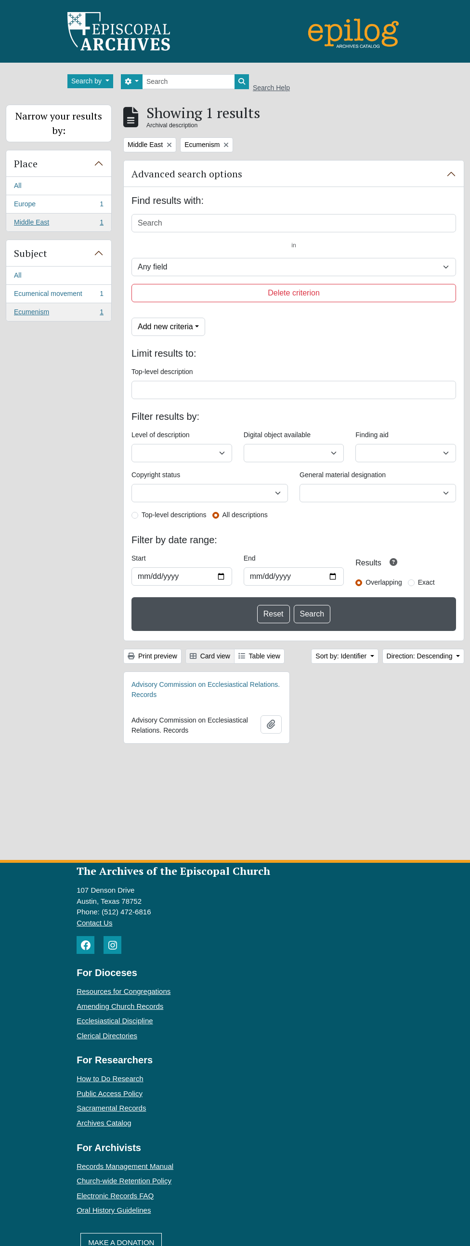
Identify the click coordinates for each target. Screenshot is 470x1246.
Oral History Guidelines (114, 1210)
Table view (259, 656)
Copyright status (155, 475)
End (250, 558)
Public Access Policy (110, 1093)
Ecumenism (58, 314)
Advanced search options (186, 173)
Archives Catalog (104, 1123)
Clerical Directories (107, 1036)
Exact (426, 582)
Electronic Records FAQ (115, 1196)
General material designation (343, 475)
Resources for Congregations (123, 991)
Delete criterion (294, 293)
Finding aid (372, 435)
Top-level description (162, 371)
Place (26, 163)
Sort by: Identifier (341, 656)
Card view (210, 656)
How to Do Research (110, 1078)
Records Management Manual (125, 1166)
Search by (87, 81)
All (18, 185)
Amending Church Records (120, 1006)
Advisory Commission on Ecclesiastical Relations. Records (205, 689)
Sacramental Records (111, 1108)
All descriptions (245, 515)
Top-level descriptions (174, 515)
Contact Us (94, 923)
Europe (58, 206)
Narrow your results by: (58, 123)
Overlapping (384, 582)
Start (138, 558)
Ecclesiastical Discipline (115, 1021)
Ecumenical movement (58, 295)
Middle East (58, 224)
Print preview (152, 656)
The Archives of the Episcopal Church (173, 871)
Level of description (160, 435)
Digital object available (277, 435)
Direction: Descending (421, 656)
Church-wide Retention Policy (124, 1181)
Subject (30, 253)
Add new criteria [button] (165, 326)
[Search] (188, 81)
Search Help (271, 88)
